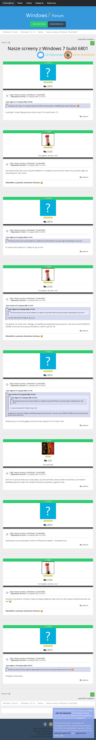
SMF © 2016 (46, 729)
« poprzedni (82, 39)
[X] (62, 735)
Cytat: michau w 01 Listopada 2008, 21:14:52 (19, 305)
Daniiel (45, 731)
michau (49, 63)
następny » (91, 39)
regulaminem (80, 733)
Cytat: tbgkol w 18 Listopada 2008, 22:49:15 (19, 665)
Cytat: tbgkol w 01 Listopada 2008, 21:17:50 (19, 391)
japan (49, 441)
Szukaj (29, 3)
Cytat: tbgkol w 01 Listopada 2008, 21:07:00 (19, 102)
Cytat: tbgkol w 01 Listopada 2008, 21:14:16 (19, 237)
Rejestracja (51, 3)
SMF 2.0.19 (37, 729)
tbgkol (49, 131)
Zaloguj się (39, 3)
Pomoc (20, 3)
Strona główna (8, 3)
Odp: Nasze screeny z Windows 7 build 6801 (27, 95)
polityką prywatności (62, 733)
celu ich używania (63, 713)
